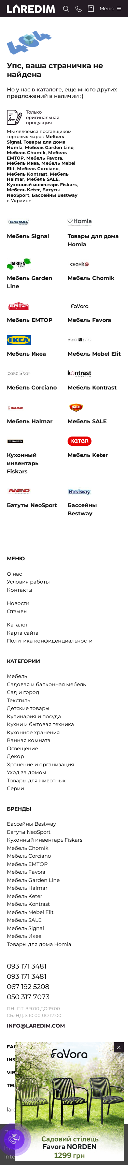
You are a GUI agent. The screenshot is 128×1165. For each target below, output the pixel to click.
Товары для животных (36, 780)
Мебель (17, 676)
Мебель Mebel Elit (30, 912)
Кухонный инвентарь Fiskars (44, 840)
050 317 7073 (28, 997)
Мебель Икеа (24, 936)
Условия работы (28, 581)
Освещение (22, 748)
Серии (15, 788)
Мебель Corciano (29, 856)
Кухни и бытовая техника (40, 724)
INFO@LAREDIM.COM (36, 1025)
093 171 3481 (26, 966)
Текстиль (18, 700)
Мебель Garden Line (33, 880)
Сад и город (23, 692)
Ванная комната (29, 740)
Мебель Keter (24, 896)
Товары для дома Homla (39, 944)
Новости (18, 603)
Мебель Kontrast (28, 904)
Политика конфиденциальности (50, 640)
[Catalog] (110, 9)
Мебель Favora (26, 872)
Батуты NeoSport (29, 832)
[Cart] (91, 8)
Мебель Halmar (27, 888)
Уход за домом (26, 772)
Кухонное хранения (33, 732)
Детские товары (28, 708)
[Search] (66, 8)
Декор (15, 756)
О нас (14, 574)
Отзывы (17, 611)
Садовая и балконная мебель (46, 684)
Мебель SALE (24, 920)
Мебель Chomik (27, 848)
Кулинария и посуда (34, 716)
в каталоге (47, 89)
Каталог (17, 624)
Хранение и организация (40, 764)
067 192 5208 (28, 987)
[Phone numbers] (78, 8)
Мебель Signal (25, 928)
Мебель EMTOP (27, 864)
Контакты (19, 590)
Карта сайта (23, 633)
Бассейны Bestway (31, 824)
